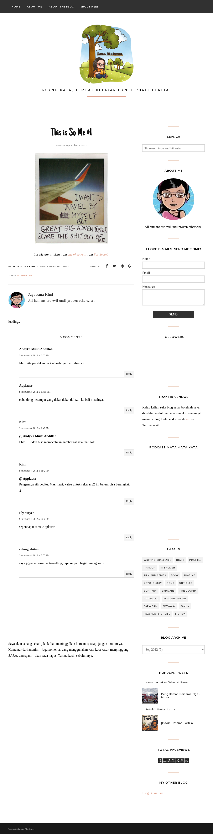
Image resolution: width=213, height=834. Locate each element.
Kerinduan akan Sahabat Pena (166, 682)
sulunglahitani (29, 549)
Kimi (22, 422)
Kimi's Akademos (26, 829)
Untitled (186, 583)
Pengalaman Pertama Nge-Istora (180, 695)
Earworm (150, 606)
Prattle (195, 560)
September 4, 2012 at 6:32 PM (34, 519)
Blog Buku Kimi (153, 793)
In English (24, 275)
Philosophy (188, 591)
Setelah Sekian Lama (160, 709)
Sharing (189, 575)
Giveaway (169, 606)
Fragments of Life (157, 614)
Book (175, 575)
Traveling (151, 598)
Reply (129, 373)
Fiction (180, 614)
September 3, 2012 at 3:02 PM (34, 355)
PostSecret (101, 254)
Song (170, 583)
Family (185, 606)
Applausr (25, 385)
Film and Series (155, 575)
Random (150, 567)
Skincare (168, 591)
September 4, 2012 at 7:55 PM (34, 555)
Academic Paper (174, 598)
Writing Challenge (157, 560)
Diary (180, 560)
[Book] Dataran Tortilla (177, 723)
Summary (150, 591)
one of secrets (77, 254)
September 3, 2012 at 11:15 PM (35, 391)
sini (188, 419)
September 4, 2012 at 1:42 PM (34, 428)
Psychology (153, 583)
